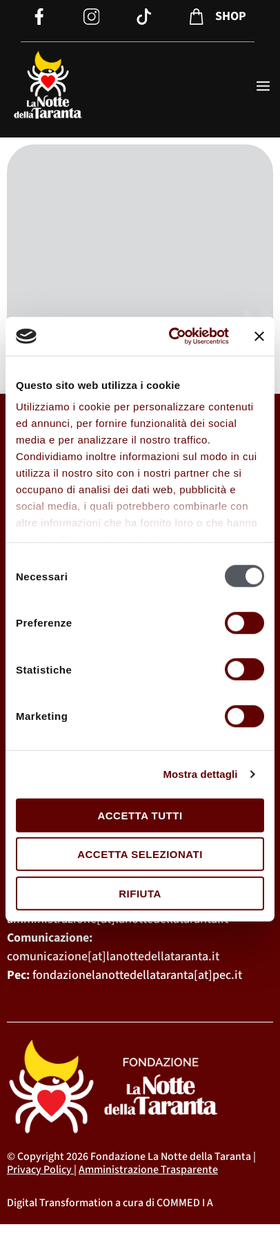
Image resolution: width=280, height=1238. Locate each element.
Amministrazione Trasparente (148, 1169)
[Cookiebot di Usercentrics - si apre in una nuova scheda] (172, 336)
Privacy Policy (39, 1169)
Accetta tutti (139, 815)
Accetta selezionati (140, 854)
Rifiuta (140, 893)
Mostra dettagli (200, 774)
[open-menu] (263, 87)
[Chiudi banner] (259, 336)
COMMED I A (185, 1202)
